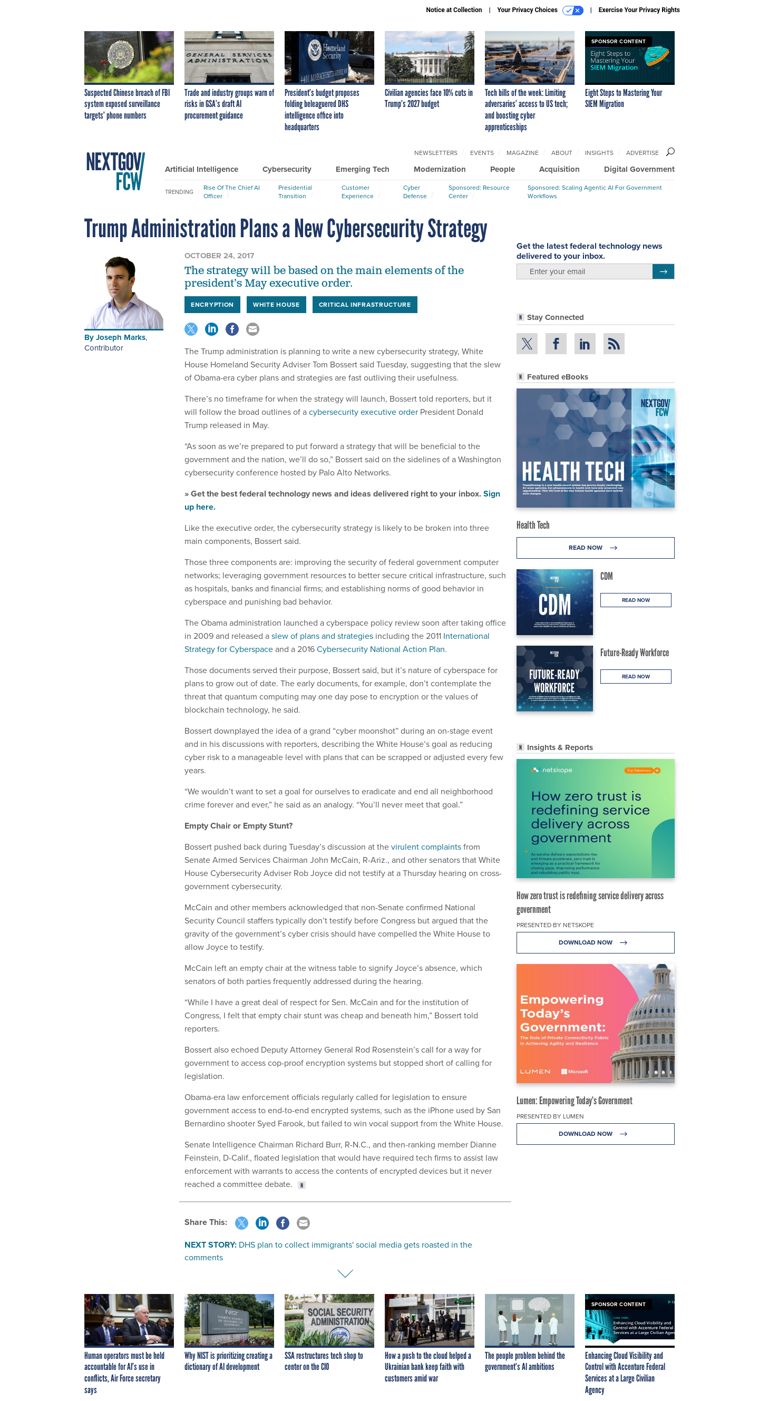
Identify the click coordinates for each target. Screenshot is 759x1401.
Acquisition (559, 169)
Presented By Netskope (555, 925)
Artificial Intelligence (201, 169)
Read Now (596, 548)
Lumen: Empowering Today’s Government (574, 1100)
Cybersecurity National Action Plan (380, 649)
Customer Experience (358, 192)
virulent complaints (426, 847)
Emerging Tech (363, 169)
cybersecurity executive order (362, 412)
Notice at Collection (454, 10)
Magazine (523, 153)
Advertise (642, 153)
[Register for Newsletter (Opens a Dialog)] (663, 271)
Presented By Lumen (550, 1116)
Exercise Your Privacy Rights (639, 10)
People (502, 169)
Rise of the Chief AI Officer (231, 192)
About (561, 153)
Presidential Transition (295, 192)
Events (482, 153)
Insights (599, 153)
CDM (606, 576)
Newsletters (436, 153)
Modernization (440, 169)
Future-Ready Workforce (634, 652)
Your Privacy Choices (540, 10)
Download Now (596, 943)
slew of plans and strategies (321, 636)
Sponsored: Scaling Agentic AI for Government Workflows (595, 192)
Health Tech (533, 525)
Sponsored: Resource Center (479, 192)
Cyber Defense (415, 192)
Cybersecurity (287, 169)
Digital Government (639, 169)
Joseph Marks (120, 337)
